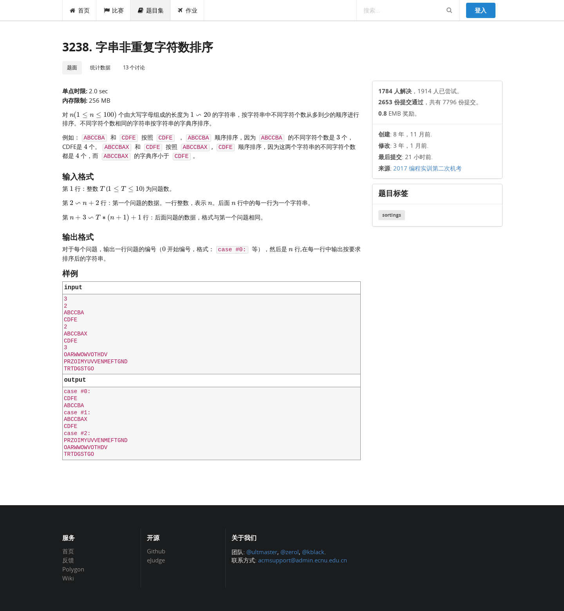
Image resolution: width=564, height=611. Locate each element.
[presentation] (93, 114)
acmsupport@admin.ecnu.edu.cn (302, 560)
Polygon (73, 569)
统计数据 (100, 67)
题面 (72, 67)
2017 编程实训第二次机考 (427, 168)
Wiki (68, 578)
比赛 (113, 10)
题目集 (150, 10)
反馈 (68, 560)
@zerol (289, 552)
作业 (187, 10)
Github (156, 551)
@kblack (313, 552)
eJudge (156, 560)
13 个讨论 (134, 67)
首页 (79, 10)
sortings (391, 215)
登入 (480, 10)
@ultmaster (261, 552)
